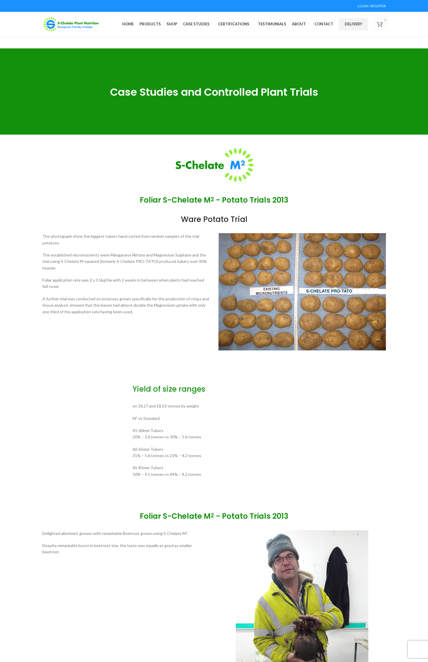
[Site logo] (71, 26)
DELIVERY (353, 26)
